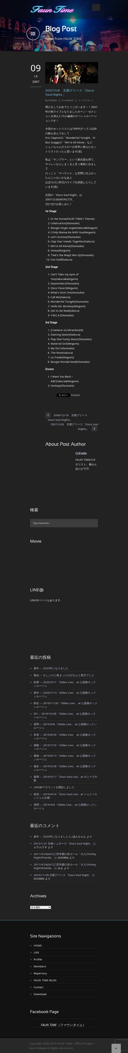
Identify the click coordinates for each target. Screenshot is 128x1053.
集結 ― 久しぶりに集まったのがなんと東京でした (64, 675)
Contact (38, 987)
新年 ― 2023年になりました (51, 668)
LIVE (36, 952)
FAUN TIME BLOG (45, 980)
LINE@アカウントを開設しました (54, 787)
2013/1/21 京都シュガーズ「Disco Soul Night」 (63, 843)
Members (40, 966)
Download (40, 994)
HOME (38, 945)
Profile (38, 959)
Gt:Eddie (52, 100)
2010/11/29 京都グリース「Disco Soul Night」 (62, 875)
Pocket (75, 395)
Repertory (40, 973)
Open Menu (96, 7)
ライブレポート (85, 100)
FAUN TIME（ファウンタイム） (63, 1025)
